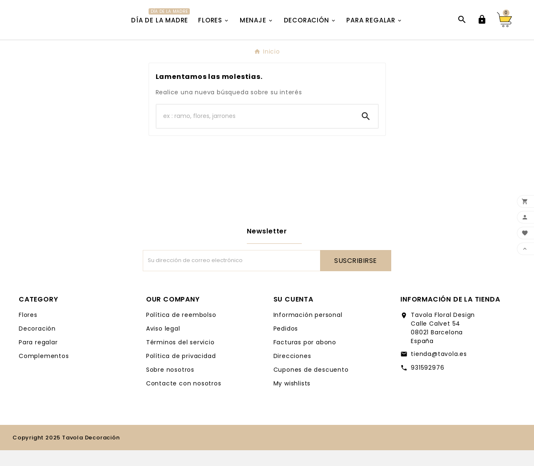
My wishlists (292, 399)
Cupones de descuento (311, 385)
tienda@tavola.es (439, 369)
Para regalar (38, 358)
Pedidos (285, 344)
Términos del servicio (180, 358)
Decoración (37, 344)
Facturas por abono (304, 358)
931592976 (427, 383)
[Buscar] (255, 132)
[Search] (365, 132)
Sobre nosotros (170, 385)
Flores (28, 330)
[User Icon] (482, 28)
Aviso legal (163, 344)
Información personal (308, 330)
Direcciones (292, 372)
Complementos (44, 372)
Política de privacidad (181, 372)
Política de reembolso (181, 330)
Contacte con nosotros (183, 399)
